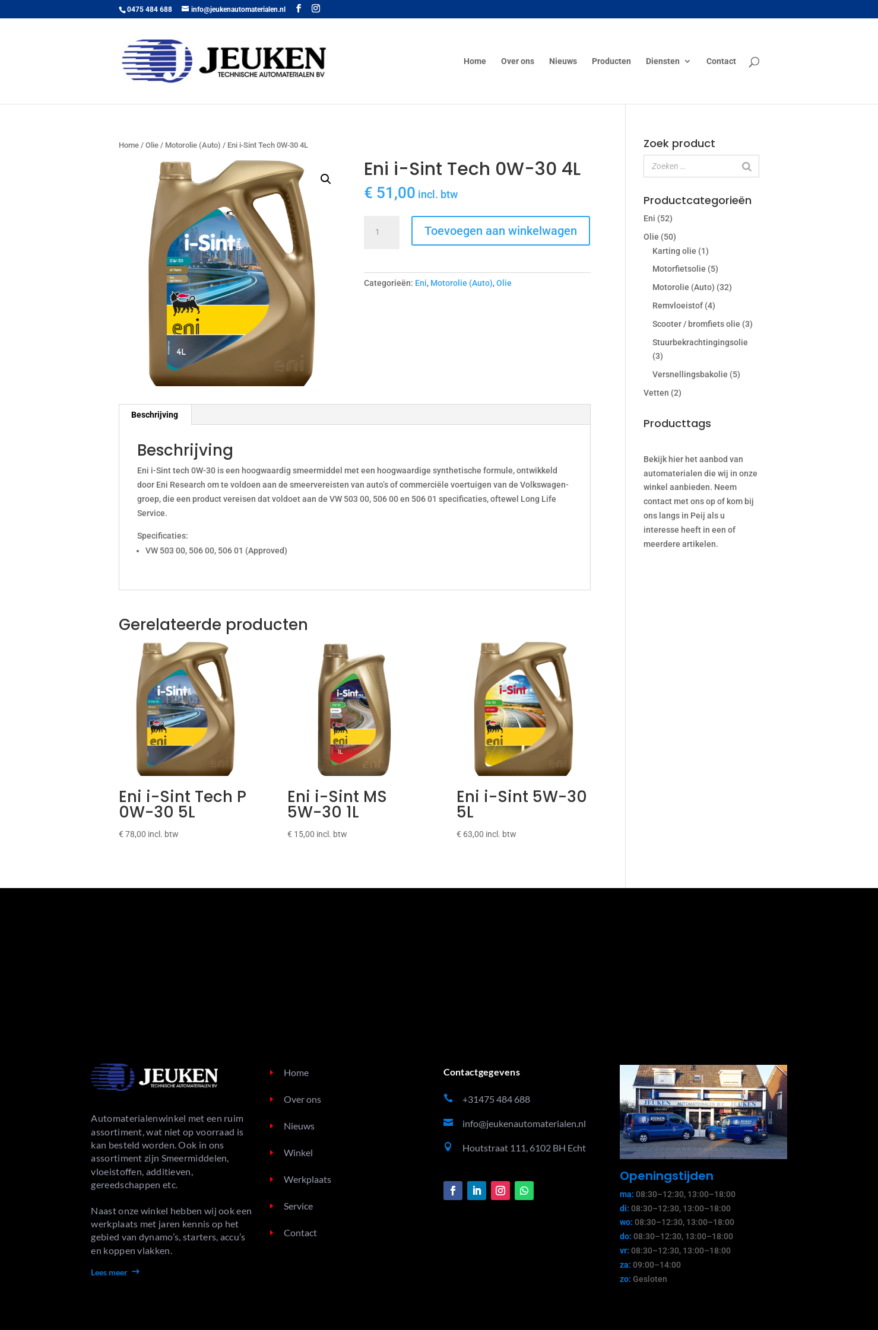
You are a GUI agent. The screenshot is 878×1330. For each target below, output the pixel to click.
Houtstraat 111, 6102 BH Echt (524, 1147)
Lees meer (109, 1272)
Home (475, 61)
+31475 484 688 (496, 1099)
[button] (326, 179)
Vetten (656, 392)
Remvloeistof (677, 305)
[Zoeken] (747, 166)
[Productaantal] (382, 232)
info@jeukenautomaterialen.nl (524, 1123)
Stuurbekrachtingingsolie (700, 342)
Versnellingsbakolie (690, 374)
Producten (611, 61)
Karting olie (674, 251)
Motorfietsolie (679, 268)
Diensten (663, 61)
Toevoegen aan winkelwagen (500, 231)
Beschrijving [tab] (154, 414)
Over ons (517, 61)
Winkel (298, 1152)
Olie (152, 145)
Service (298, 1205)
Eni (421, 283)
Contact (721, 61)
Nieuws (563, 61)
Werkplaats (307, 1179)
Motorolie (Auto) (193, 145)
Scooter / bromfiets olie (696, 324)
